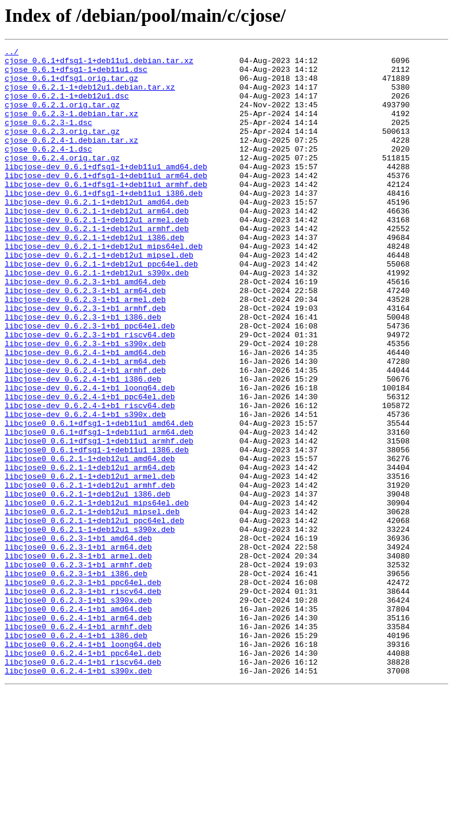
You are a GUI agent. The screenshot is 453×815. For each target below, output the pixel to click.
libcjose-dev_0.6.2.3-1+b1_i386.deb (83, 371)
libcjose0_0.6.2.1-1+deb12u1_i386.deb (87, 584)
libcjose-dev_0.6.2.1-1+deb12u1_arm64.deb (97, 244)
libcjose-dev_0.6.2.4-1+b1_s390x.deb (85, 488)
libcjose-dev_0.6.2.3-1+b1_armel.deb (85, 350)
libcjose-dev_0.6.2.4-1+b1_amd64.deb (85, 414)
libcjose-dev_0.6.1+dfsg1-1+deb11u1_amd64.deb (106, 191)
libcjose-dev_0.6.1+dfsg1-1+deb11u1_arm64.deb (106, 201)
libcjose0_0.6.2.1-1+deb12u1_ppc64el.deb (94, 615)
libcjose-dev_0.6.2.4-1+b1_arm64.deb (85, 424)
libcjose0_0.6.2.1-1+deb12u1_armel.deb (90, 562)
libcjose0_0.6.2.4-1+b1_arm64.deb (78, 732)
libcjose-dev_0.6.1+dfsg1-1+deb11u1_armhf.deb (106, 212)
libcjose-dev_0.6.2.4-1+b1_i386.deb (83, 446)
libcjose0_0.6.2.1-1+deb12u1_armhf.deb (90, 573)
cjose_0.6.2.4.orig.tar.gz (62, 180)
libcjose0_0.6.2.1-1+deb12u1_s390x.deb (90, 626)
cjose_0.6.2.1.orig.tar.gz (62, 116)
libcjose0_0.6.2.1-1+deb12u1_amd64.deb (90, 541)
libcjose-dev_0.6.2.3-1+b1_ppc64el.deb (90, 382)
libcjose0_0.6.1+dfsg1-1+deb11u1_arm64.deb (99, 509)
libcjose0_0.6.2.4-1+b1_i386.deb (76, 753)
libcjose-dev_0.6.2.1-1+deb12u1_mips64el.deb (103, 286)
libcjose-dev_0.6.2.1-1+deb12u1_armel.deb (97, 254)
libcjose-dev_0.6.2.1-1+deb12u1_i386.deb (94, 276)
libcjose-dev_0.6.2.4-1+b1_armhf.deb (85, 435)
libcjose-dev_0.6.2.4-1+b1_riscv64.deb (90, 477)
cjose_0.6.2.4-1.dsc (48, 170)
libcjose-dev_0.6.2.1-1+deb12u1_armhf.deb (97, 265)
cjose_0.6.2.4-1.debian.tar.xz (71, 159)
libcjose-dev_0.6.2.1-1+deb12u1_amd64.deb (97, 233)
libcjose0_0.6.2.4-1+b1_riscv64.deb (83, 785)
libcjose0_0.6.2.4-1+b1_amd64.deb (78, 722)
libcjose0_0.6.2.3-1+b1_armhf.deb (78, 668)
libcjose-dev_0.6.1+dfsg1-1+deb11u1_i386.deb (103, 223)
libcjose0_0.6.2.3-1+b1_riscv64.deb (83, 700)
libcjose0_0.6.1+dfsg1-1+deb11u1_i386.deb (97, 530)
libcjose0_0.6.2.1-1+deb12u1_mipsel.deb (92, 605)
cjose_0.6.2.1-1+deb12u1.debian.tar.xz (90, 95)
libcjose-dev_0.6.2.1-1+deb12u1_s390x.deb (97, 318)
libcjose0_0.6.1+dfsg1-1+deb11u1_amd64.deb (99, 499)
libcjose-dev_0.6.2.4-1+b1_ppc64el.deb (90, 467)
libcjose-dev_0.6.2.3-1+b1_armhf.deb (85, 361)
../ (11, 53)
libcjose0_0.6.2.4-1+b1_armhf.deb (78, 743)
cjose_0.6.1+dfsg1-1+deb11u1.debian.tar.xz (99, 63)
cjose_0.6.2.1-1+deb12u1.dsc (67, 106)
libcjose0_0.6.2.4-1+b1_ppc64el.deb (83, 775)
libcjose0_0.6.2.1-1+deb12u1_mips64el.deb (97, 594)
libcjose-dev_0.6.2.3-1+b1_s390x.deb (85, 403)
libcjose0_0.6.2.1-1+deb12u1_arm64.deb (90, 552)
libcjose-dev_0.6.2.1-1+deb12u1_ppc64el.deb (101, 308)
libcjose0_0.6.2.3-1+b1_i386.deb (76, 679)
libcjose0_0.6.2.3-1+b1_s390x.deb (78, 711)
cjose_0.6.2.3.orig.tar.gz (62, 148)
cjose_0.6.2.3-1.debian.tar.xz (71, 127)
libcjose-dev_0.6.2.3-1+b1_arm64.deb (85, 339)
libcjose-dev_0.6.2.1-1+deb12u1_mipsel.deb (99, 297)
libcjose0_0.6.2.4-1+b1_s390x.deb (78, 796)
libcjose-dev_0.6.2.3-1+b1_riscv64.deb (90, 392)
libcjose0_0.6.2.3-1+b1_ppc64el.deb (83, 690)
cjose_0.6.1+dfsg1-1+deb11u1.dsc (76, 74)
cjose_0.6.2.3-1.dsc (48, 138)
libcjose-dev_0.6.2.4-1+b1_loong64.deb (90, 456)
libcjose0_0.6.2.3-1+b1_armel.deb (78, 658)
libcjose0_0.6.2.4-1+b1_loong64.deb (83, 764)
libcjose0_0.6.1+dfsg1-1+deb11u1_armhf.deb (99, 520)
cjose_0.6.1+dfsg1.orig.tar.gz (71, 85)
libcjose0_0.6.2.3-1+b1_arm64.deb (78, 647)
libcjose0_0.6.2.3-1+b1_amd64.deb (78, 637)
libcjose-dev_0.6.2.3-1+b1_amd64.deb (85, 329)
